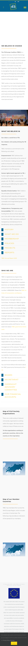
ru (15, 1)
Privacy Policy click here (9, 640)
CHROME (18, 585)
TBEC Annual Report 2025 (9, 258)
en (18, 1)
